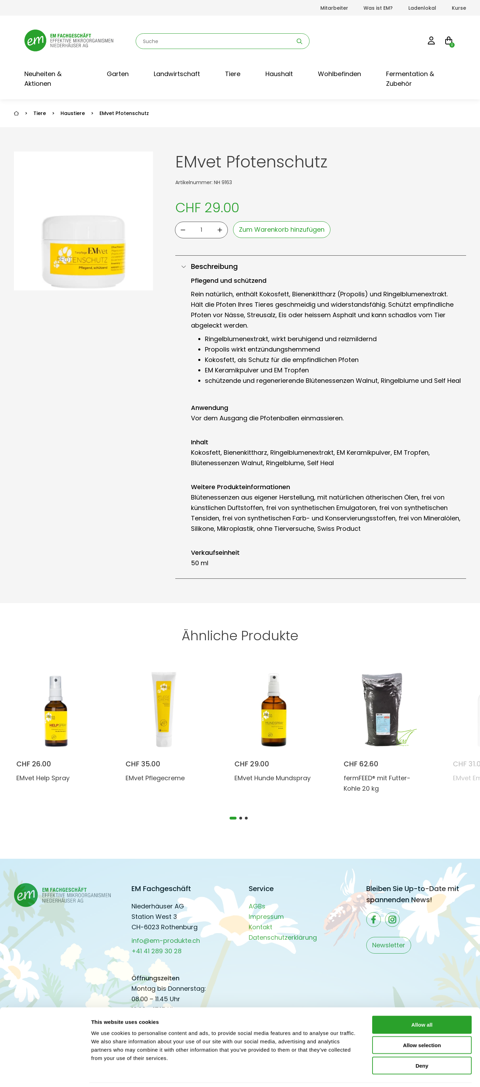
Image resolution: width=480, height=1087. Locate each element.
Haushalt (279, 73)
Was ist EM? (378, 8)
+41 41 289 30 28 (156, 951)
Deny (422, 1043)
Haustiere (73, 113)
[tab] (233, 818)
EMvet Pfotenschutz (124, 113)
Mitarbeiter (334, 8)
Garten (118, 73)
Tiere (232, 73)
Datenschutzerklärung (283, 937)
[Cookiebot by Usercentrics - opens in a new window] (45, 1073)
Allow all (422, 1002)
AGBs (257, 906)
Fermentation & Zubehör (410, 78)
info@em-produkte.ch (165, 940)
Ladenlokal (422, 8)
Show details (365, 1073)
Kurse (459, 8)
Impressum (266, 916)
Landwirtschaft (177, 73)
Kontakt (260, 927)
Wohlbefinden (339, 73)
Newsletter (388, 945)
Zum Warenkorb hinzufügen (282, 229)
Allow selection (422, 1022)
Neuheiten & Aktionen (43, 78)
